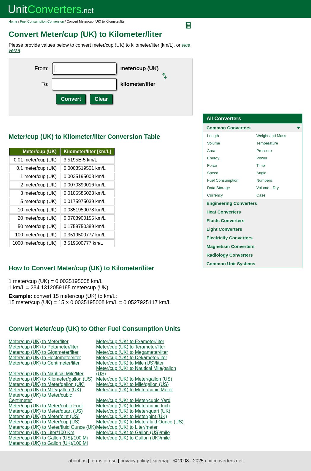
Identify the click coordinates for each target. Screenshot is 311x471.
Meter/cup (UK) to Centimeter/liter (44, 362)
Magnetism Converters (231, 246)
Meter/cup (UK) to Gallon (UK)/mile (133, 437)
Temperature (267, 143)
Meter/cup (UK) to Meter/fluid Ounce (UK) (52, 427)
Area (211, 150)
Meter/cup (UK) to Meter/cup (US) (44, 421)
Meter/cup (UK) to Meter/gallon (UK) (47, 384)
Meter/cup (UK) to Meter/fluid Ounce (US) (139, 421)
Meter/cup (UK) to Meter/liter (39, 341)
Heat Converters (224, 211)
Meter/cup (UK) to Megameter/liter (132, 352)
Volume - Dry (267, 188)
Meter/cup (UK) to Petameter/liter (43, 346)
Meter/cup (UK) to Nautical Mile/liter (46, 373)
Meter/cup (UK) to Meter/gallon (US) (134, 378)
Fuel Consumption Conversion (42, 21)
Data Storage (218, 188)
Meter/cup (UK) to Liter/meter (127, 427)
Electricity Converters (230, 237)
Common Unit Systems (231, 263)
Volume (213, 143)
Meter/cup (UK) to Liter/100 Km (41, 432)
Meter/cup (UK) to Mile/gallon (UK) (45, 389)
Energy (213, 158)
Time (260, 165)
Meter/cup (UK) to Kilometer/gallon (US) (51, 378)
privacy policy (134, 460)
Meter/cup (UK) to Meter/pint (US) (44, 416)
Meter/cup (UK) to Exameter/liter (130, 341)
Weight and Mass (271, 136)
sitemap (161, 460)
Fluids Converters (226, 220)
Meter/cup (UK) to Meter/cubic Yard (133, 400)
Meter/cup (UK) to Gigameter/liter (44, 352)
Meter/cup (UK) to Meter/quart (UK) (133, 411)
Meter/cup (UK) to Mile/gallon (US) (132, 384)
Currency (215, 195)
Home (13, 21)
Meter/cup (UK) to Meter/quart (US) (46, 411)
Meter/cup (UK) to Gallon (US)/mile (133, 432)
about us (77, 460)
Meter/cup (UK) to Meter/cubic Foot (46, 405)
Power (261, 158)
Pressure (264, 150)
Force (212, 165)
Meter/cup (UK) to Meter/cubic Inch (133, 405)
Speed (212, 173)
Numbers (264, 180)
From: (41, 68)
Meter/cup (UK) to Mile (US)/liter (130, 362)
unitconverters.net (223, 460)
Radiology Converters (230, 255)
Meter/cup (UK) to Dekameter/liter (131, 357)
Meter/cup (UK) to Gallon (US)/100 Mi (48, 437)
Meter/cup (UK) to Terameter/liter (130, 346)
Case (260, 195)
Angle (261, 173)
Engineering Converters (232, 203)
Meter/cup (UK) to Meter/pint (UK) (131, 416)
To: (44, 84)
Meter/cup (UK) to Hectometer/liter (45, 357)
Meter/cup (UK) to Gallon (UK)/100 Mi (48, 443)
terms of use (104, 460)
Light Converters (224, 229)
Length (213, 136)
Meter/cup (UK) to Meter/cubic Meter (134, 389)
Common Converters (228, 127)
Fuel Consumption (223, 180)
